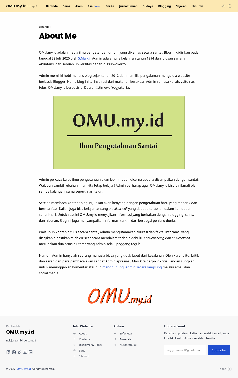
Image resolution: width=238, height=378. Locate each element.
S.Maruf (84, 58)
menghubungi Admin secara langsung (132, 267)
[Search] (230, 6)
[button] (223, 6)
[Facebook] (8, 352)
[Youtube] (25, 352)
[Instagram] (14, 352)
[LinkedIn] (30, 352)
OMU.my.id (16, 6)
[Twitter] (19, 352)
